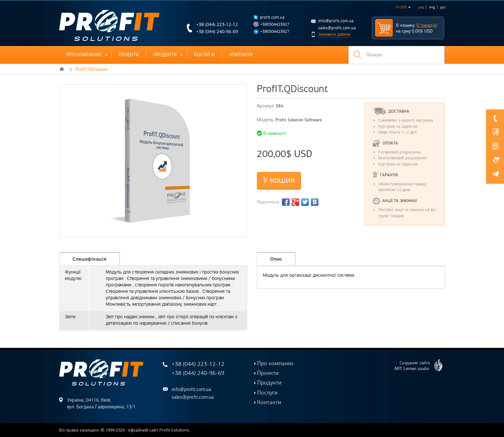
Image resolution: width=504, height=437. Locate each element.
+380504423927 (274, 24)
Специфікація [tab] (89, 259)
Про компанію (84, 55)
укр (421, 7)
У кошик (279, 180)
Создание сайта (421, 365)
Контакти (241, 55)
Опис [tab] (276, 259)
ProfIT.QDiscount (92, 69)
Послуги (204, 55)
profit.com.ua (272, 17)
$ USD (403, 7)
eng (432, 7)
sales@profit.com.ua (337, 28)
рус (443, 7)
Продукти (165, 55)
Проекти (129, 55)
